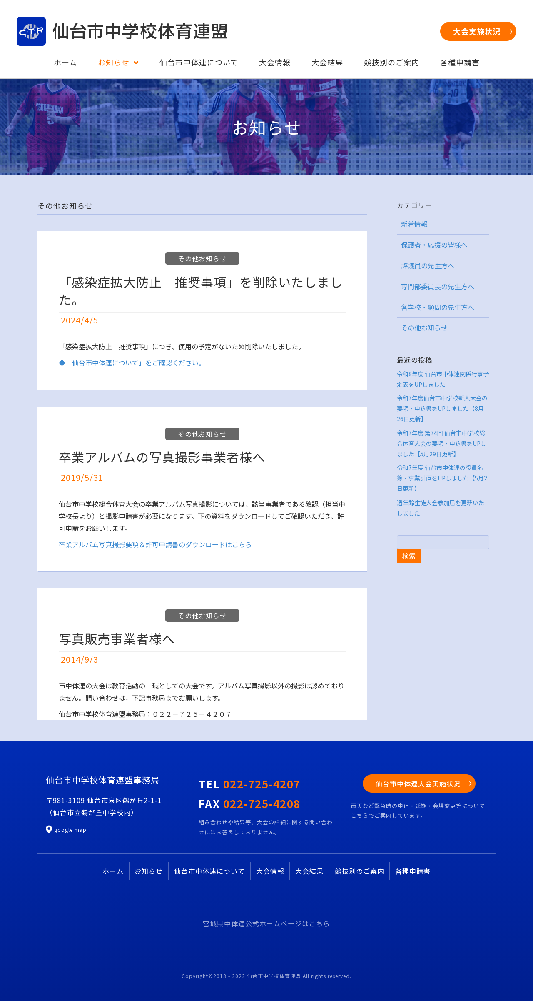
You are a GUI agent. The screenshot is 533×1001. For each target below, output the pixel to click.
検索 (409, 556)
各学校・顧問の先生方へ (437, 307)
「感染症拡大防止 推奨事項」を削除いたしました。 (201, 290)
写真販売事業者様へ (117, 638)
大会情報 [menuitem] (270, 871)
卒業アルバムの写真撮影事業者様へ (162, 457)
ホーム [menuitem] (113, 871)
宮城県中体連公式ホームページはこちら (266, 923)
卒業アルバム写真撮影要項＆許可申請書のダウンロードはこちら (155, 544)
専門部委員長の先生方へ (437, 286)
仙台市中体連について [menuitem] (209, 871)
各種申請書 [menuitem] (413, 871)
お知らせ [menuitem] (148, 871)
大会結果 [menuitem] (309, 871)
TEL (250, 783)
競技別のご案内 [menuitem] (359, 871)
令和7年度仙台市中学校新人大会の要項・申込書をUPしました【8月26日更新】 (442, 408)
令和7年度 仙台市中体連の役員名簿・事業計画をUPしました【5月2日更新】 (442, 478)
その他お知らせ (202, 258)
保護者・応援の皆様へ (434, 245)
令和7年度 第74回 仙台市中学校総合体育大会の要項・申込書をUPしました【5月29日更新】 (441, 443)
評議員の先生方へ (427, 265)
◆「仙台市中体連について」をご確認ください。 (132, 363)
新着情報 (414, 224)
